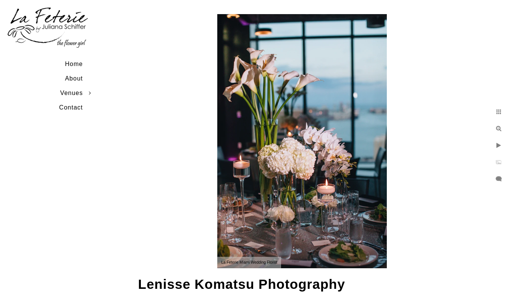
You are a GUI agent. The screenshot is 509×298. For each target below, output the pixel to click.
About (74, 78)
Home (74, 64)
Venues (71, 93)
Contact (71, 107)
